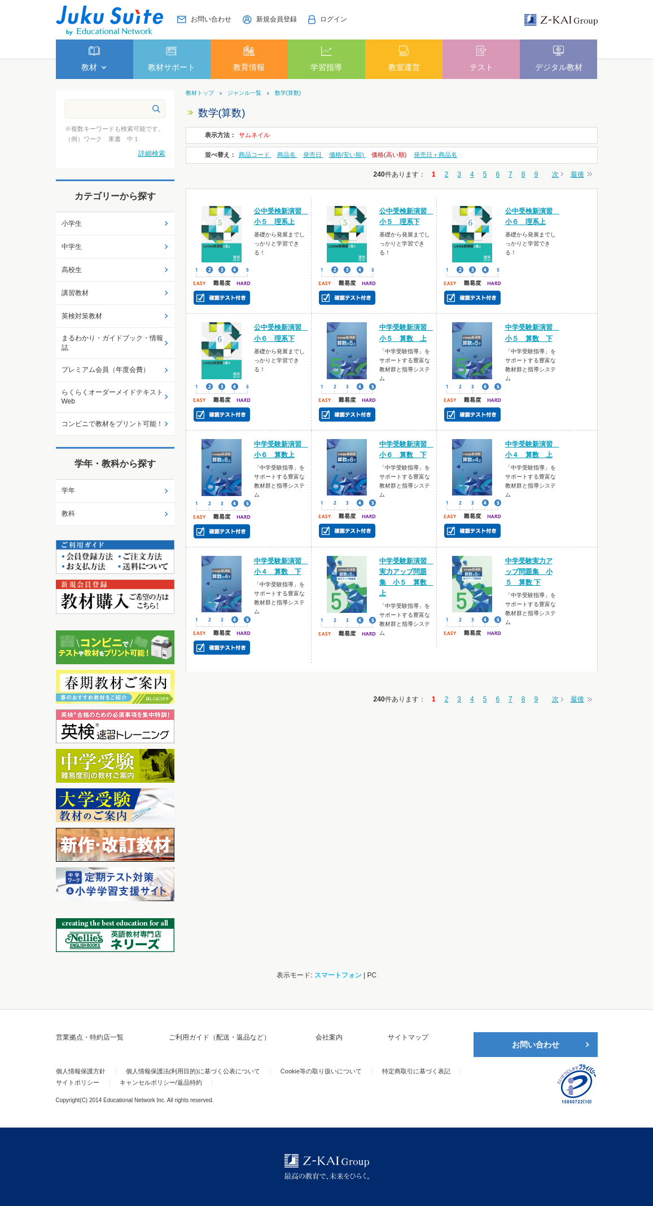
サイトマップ (408, 1037)
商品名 (287, 154)
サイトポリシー (77, 1082)
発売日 (313, 154)
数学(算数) (288, 93)
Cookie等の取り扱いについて (321, 1071)
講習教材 (75, 293)
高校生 (72, 270)
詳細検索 (151, 153)
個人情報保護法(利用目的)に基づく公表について (193, 1071)
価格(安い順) (347, 154)
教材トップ (200, 93)
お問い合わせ (535, 1044)
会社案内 (329, 1037)
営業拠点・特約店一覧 (90, 1037)
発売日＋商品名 (435, 154)
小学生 (72, 223)
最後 (577, 174)
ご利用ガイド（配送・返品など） (219, 1037)
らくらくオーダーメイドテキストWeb (112, 397)
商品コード (255, 154)
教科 (68, 514)
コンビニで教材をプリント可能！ (112, 424)
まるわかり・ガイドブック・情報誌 (112, 343)
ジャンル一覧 (244, 93)
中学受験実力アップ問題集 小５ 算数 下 (529, 571)
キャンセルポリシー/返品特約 (161, 1082)
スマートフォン (338, 975)
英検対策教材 (82, 316)
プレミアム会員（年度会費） (106, 370)
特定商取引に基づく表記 (416, 1071)
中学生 (72, 247)
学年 (68, 490)
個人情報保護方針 (81, 1071)
